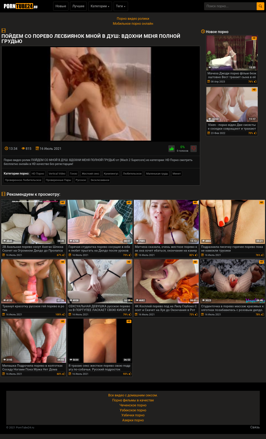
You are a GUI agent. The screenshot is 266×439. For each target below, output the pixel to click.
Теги (121, 6)
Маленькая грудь (157, 173)
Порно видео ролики (133, 19)
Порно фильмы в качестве (133, 400)
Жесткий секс (90, 173)
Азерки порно (133, 420)
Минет (177, 173)
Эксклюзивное (99, 180)
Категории (100, 6)
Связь (255, 427)
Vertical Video (57, 173)
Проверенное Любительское (23, 180)
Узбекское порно (133, 410)
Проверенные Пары (58, 180)
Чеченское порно (133, 405)
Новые (60, 6)
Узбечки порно (132, 415)
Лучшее (78, 6)
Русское (81, 180)
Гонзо (73, 173)
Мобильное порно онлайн (133, 24)
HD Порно (38, 173)
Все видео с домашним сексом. (133, 395)
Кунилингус (111, 173)
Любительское (132, 173)
